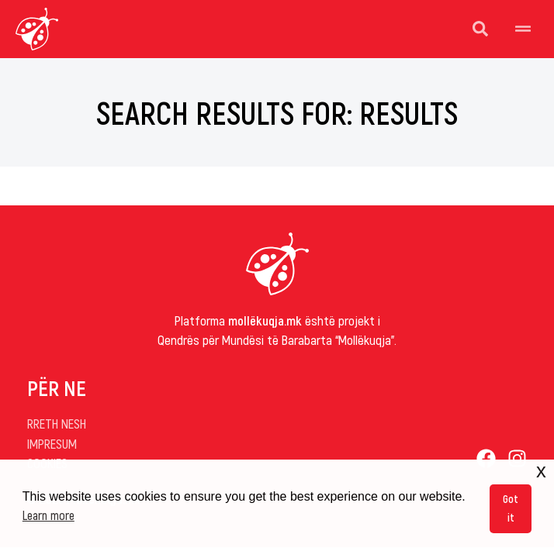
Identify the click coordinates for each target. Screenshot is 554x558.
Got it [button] (510, 508)
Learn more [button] (48, 515)
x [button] (541, 470)
